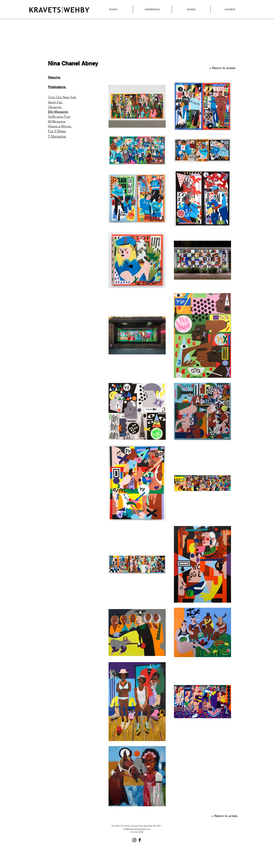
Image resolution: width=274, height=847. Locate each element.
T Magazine (57, 136)
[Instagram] (134, 840)
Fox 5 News (57, 131)
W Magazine (57, 121)
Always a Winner (60, 126)
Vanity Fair (55, 102)
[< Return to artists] (207, 68)
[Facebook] (139, 840)
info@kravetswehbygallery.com (137, 829)
